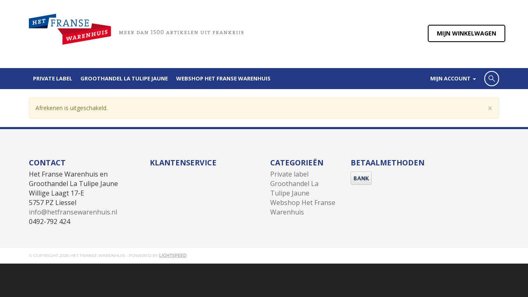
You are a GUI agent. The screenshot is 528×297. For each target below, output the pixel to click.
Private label (52, 78)
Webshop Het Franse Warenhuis (223, 78)
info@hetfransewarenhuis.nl (73, 212)
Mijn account (453, 78)
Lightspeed (173, 255)
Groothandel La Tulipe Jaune (124, 78)
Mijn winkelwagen (466, 33)
